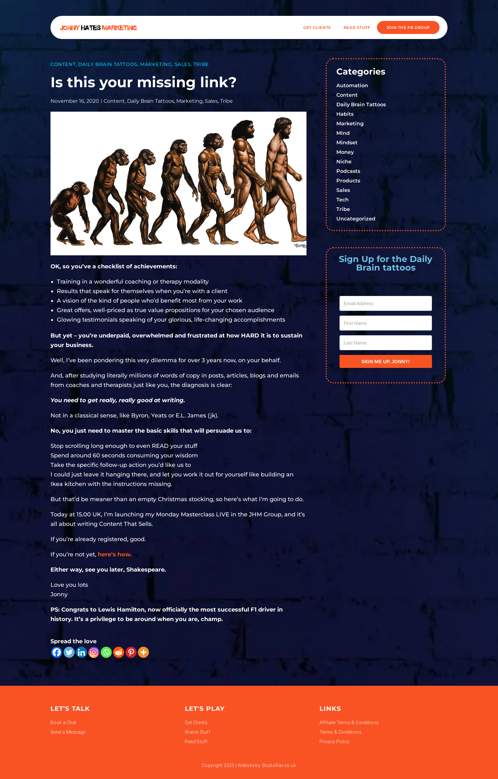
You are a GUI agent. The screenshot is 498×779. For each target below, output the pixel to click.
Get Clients (317, 27)
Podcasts (348, 171)
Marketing (156, 64)
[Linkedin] (81, 652)
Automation (352, 85)
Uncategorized (355, 219)
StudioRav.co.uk (279, 765)
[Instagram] (93, 652)
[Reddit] (118, 652)
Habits (344, 114)
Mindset (347, 143)
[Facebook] (56, 652)
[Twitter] (69, 652)
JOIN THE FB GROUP (408, 27)
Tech (342, 200)
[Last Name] (386, 342)
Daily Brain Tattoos (107, 64)
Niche (344, 162)
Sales (183, 64)
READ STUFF (357, 27)
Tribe (201, 64)
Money (345, 152)
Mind (343, 133)
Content (63, 64)
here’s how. (115, 554)
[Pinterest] (131, 652)
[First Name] (386, 323)
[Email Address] (386, 303)
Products (348, 181)
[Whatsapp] (106, 652)
